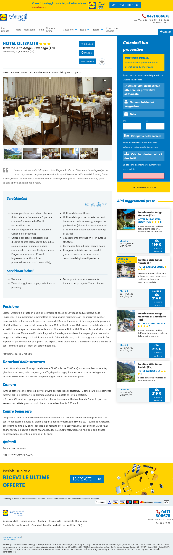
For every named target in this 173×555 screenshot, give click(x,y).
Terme (40, 30)
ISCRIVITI (87, 479)
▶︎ (109, 114)
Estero (96, 30)
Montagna (29, 30)
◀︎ (8, 114)
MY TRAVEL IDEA (125, 5)
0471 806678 (158, 16)
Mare (18, 30)
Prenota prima (50, 29)
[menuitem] (7, 29)
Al (147, 120)
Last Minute (5, 29)
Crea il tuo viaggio (112, 29)
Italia (83, 30)
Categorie (68, 30)
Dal (124, 120)
